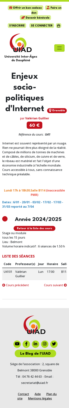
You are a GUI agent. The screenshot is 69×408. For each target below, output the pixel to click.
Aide (38, 394)
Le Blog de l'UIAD (35, 354)
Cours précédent (15, 285)
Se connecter (42, 25)
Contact (23, 394)
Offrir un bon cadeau (25, 8)
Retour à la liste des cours (34, 228)
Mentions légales (40, 398)
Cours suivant (55, 285)
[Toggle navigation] (59, 48)
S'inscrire (17, 25)
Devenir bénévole (35, 18)
